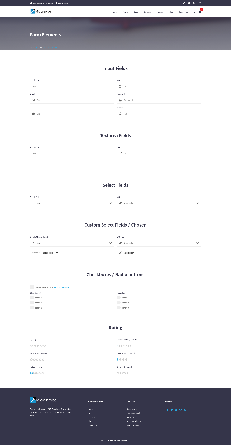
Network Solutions (134, 421)
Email (32, 94)
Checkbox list (35, 293)
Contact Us (183, 12)
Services (147, 12)
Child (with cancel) (124, 367)
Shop (136, 12)
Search (120, 108)
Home (114, 12)
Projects (159, 12)
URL (31, 108)
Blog (171, 12)
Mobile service (133, 417)
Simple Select (35, 197)
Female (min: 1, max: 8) (127, 340)
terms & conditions (61, 287)
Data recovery (132, 409)
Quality (33, 340)
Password (121, 94)
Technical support (134, 425)
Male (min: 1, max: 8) (126, 353)
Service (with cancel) (38, 353)
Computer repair (134, 413)
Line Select (35, 252)
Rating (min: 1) (36, 367)
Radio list (121, 293)
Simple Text (35, 80)
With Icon (121, 80)
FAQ (89, 413)
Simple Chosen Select (39, 237)
